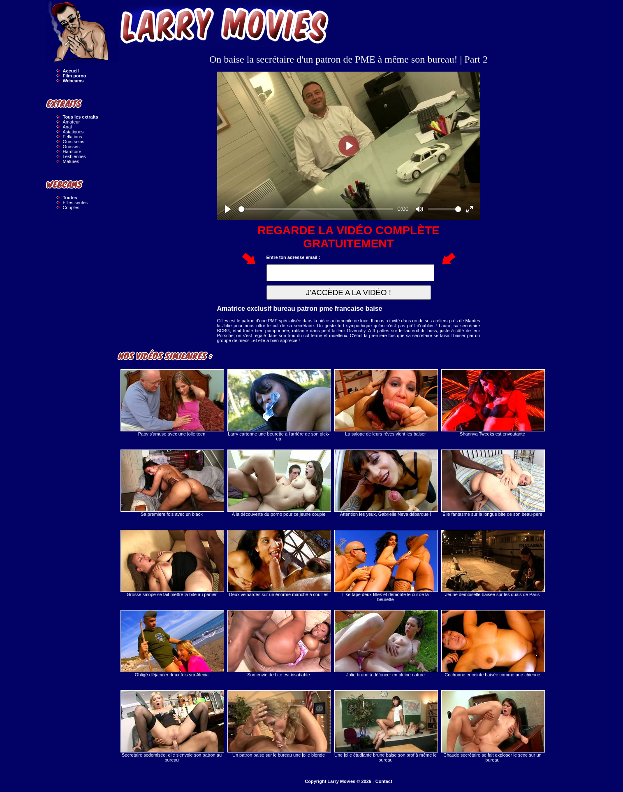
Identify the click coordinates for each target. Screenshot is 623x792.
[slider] (316, 209)
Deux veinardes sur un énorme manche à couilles (278, 563)
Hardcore (72, 151)
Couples (71, 207)
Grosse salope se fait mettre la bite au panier (171, 563)
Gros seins (74, 141)
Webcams (73, 80)
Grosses (71, 146)
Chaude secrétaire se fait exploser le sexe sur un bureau (492, 726)
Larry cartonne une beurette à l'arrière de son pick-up (278, 405)
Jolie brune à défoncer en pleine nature (385, 643)
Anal (67, 126)
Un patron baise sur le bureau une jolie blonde (278, 723)
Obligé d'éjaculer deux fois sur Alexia (171, 643)
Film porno (74, 75)
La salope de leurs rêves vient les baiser (385, 402)
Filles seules (75, 202)
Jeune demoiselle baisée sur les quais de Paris (492, 563)
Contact (383, 781)
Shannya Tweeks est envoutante (492, 402)
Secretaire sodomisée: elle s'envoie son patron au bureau (171, 726)
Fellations (72, 136)
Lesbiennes (74, 156)
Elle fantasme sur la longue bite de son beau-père (492, 483)
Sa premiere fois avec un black (171, 483)
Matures (71, 161)
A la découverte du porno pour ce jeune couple (278, 483)
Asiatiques (73, 131)
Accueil (71, 70)
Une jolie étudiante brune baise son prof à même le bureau (385, 726)
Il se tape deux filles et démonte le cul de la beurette (385, 566)
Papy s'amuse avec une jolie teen (171, 402)
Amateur (71, 121)
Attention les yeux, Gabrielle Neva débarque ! (385, 483)
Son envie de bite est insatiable (278, 643)
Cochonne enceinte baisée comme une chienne (492, 643)
